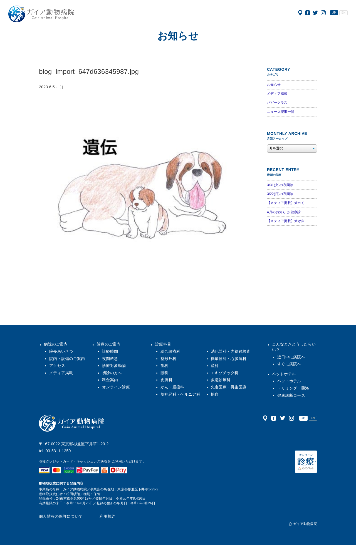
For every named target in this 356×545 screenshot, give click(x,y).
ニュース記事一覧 (280, 112)
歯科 (164, 365)
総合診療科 (170, 351)
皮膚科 (166, 380)
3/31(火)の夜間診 (280, 185)
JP (334, 12)
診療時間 (110, 351)
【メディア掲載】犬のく (286, 203)
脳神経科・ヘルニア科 (180, 394)
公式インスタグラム (323, 13)
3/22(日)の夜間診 (280, 194)
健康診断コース (291, 395)
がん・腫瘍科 (172, 387)
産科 (215, 365)
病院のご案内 (56, 344)
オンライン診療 (116, 387)
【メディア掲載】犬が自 (286, 221)
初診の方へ (112, 373)
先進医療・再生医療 (229, 387)
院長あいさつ (61, 351)
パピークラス (277, 102)
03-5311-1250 (58, 451)
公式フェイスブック (307, 13)
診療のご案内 (109, 344)
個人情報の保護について (61, 516)
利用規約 (107, 516)
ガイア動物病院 (72, 423)
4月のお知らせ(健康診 (284, 212)
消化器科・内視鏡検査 (231, 351)
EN (343, 12)
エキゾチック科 (225, 373)
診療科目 (163, 344)
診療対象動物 (114, 365)
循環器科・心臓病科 (229, 358)
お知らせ (274, 85)
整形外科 (168, 358)
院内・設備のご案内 (67, 358)
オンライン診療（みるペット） (306, 462)
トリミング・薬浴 (293, 388)
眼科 (164, 373)
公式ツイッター (315, 13)
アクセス (300, 13)
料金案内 (110, 380)
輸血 (215, 394)
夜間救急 (110, 358)
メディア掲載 (277, 94)
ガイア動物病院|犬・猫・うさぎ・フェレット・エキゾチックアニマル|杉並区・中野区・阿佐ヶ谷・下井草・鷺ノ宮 (41, 14)
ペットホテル (284, 374)
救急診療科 (221, 380)
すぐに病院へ (289, 364)
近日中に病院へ (291, 357)
